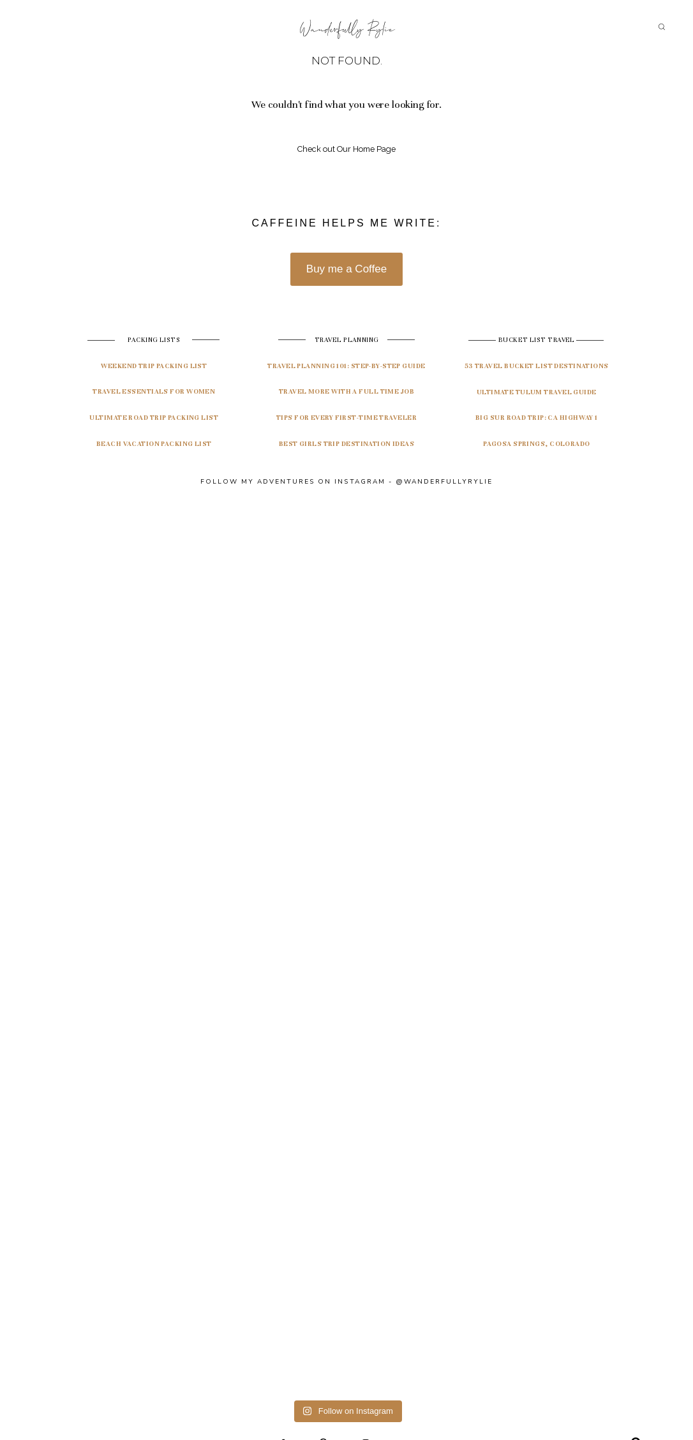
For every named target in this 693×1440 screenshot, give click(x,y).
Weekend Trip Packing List (154, 366)
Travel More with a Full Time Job (346, 391)
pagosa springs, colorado (536, 444)
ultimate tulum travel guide (537, 392)
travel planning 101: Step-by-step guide (346, 366)
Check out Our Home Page (346, 149)
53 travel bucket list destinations (537, 366)
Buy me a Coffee (346, 269)
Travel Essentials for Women (154, 391)
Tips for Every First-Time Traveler (346, 417)
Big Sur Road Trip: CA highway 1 (536, 417)
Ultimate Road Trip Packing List (153, 417)
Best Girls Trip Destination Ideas (347, 444)
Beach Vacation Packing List (154, 444)
